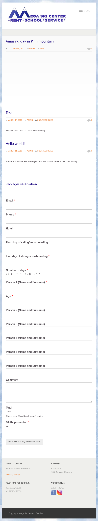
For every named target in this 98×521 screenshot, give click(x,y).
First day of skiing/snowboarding (28, 242)
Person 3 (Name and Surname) (25, 324)
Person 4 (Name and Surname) (25, 338)
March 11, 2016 (15, 151)
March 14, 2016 (15, 120)
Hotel (9, 228)
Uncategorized (45, 120)
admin (32, 48)
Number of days (17, 270)
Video (42, 48)
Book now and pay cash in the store (24, 442)
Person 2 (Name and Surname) (25, 310)
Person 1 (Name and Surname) (26, 282)
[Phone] (49, 220)
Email (10, 200)
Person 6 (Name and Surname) (25, 365)
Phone (11, 214)
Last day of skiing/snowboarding (28, 256)
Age (9, 296)
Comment (12, 379)
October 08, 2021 (16, 48)
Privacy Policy (13, 474)
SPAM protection (17, 422)
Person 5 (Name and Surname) (25, 351)
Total (9, 407)
